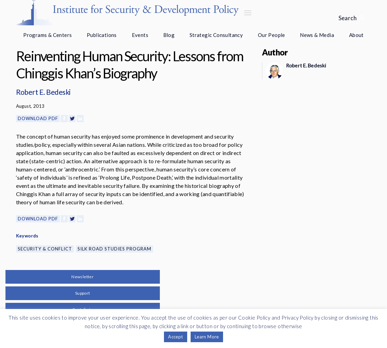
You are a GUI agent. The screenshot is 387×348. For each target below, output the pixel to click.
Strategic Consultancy (216, 35)
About (356, 35)
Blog (169, 35)
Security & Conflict (45, 249)
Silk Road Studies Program (114, 249)
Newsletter (82, 276)
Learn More (207, 336)
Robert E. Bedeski (43, 92)
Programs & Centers (47, 35)
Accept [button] (175, 336)
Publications (102, 35)
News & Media (317, 35)
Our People (271, 35)
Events (140, 35)
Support (82, 293)
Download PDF (38, 118)
